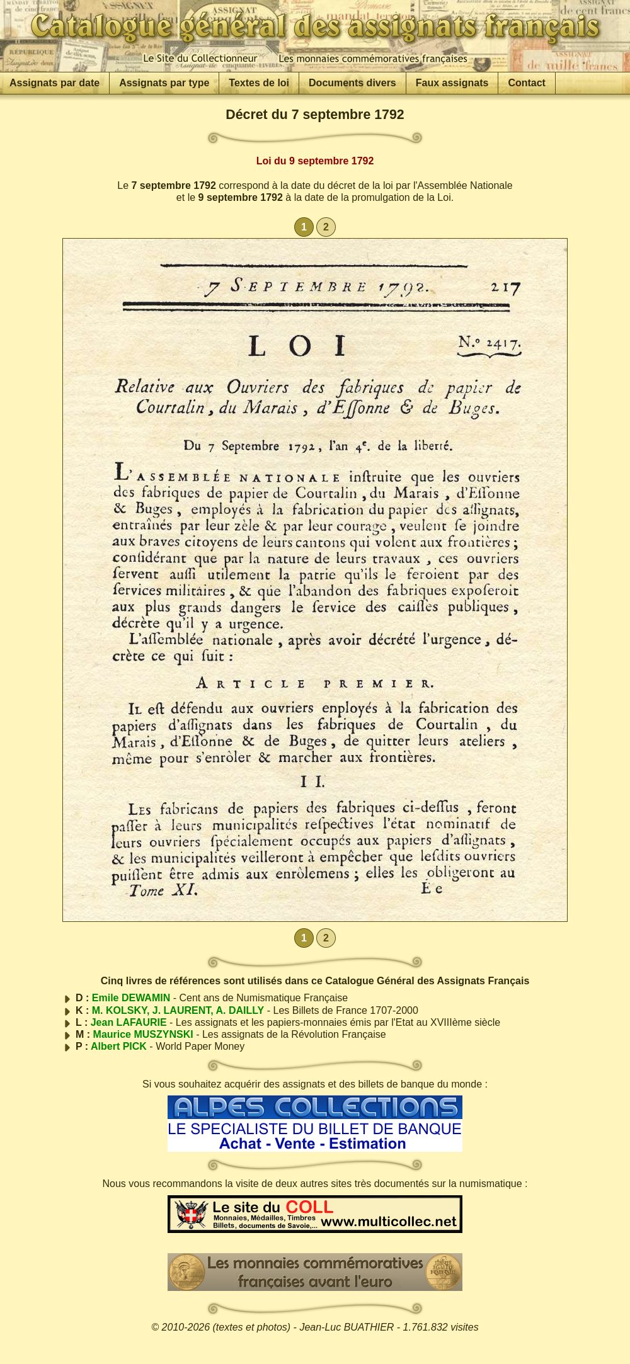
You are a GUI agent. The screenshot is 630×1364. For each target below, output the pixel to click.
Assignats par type (164, 82)
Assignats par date (54, 82)
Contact (527, 82)
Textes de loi (259, 82)
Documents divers (352, 82)
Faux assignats (452, 82)
